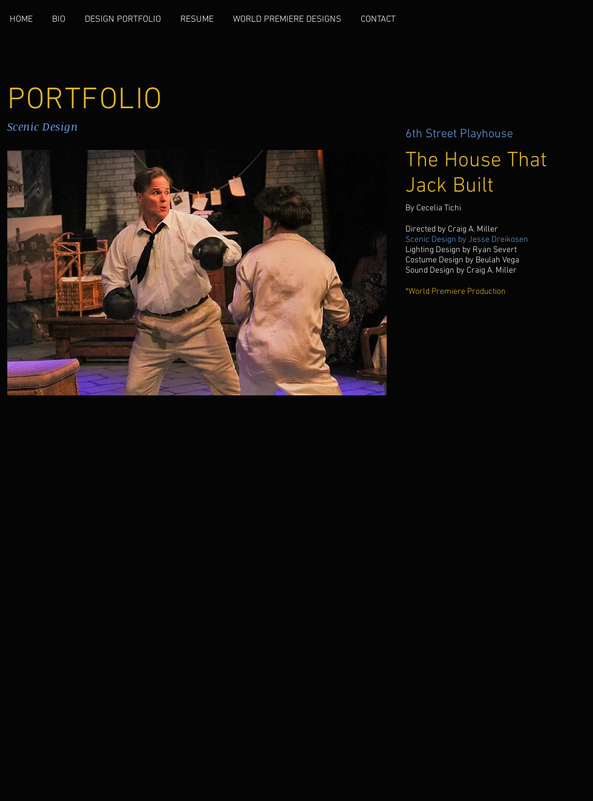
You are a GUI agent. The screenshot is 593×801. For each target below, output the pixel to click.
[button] (197, 272)
